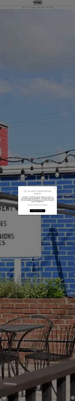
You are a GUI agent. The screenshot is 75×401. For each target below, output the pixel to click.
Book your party (37, 210)
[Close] (55, 188)
